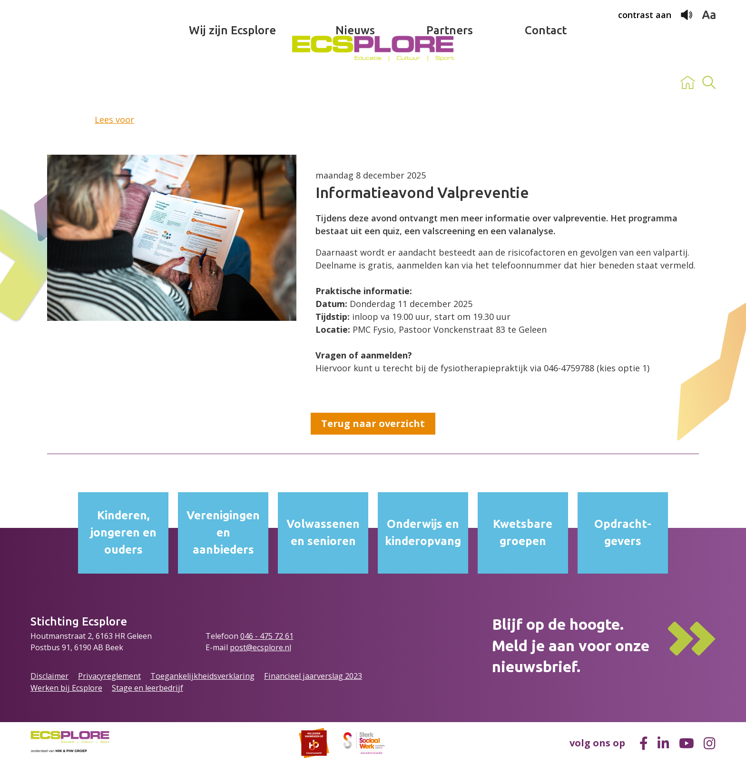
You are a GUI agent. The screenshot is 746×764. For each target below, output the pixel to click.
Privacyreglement (109, 676)
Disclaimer (49, 676)
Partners (449, 82)
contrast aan (644, 15)
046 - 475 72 (262, 636)
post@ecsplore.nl (260, 647)
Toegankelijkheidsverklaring (202, 676)
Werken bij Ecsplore (66, 688)
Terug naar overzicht (373, 423)
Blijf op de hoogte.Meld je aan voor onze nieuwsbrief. (570, 645)
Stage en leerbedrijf (147, 688)
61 (289, 636)
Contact (546, 82)
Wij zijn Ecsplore (232, 82)
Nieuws (355, 82)
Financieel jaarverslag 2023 (313, 676)
